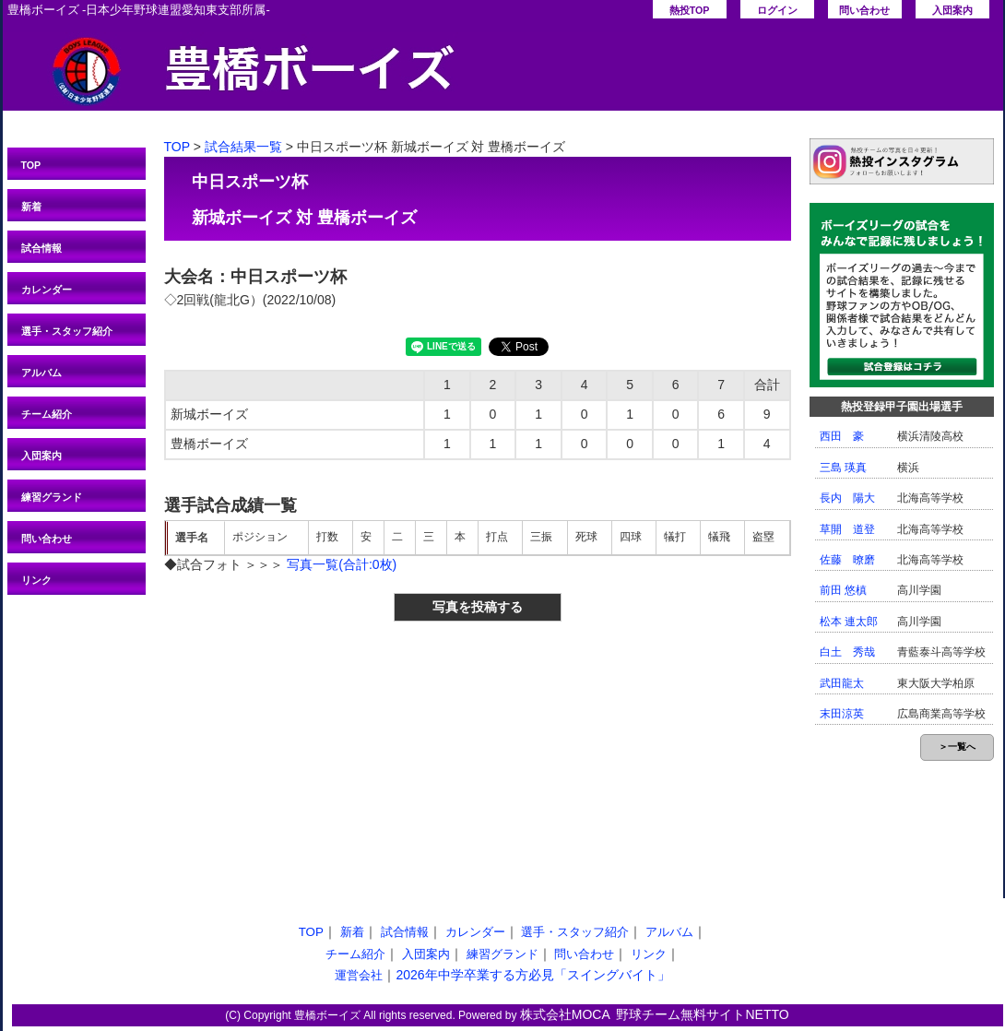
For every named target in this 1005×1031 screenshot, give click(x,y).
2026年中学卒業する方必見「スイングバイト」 (532, 974)
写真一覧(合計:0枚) (341, 564)
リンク (36, 580)
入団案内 (952, 10)
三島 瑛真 (843, 467)
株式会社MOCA (565, 1014)
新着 (31, 206)
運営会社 (359, 975)
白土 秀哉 (847, 652)
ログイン (777, 10)
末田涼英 (842, 713)
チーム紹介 (46, 414)
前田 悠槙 (843, 590)
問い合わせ (864, 10)
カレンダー (46, 289)
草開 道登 (847, 529)
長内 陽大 (847, 498)
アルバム (41, 372)
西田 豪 (842, 436)
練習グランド (51, 497)
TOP (31, 165)
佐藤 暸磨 (847, 559)
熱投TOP (689, 10)
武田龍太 (842, 683)
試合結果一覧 (243, 146)
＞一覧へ (957, 746)
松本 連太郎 (849, 621)
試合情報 (41, 248)
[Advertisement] (317, 755)
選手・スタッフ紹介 (66, 331)
